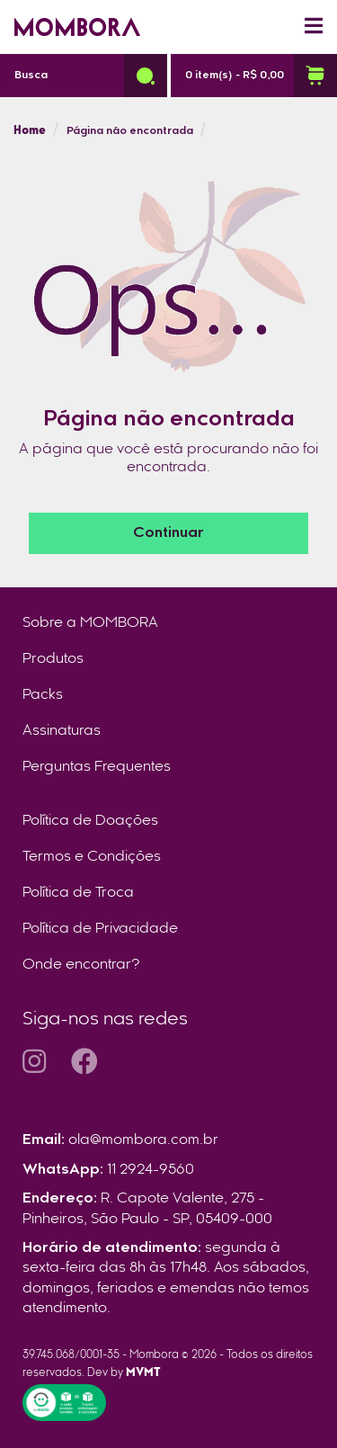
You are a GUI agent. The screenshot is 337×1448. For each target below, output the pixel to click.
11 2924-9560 (150, 1170)
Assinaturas (61, 731)
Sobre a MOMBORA (90, 623)
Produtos (53, 659)
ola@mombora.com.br (143, 1140)
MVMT (143, 1373)
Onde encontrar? (81, 965)
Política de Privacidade (100, 929)
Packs (42, 695)
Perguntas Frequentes (96, 767)
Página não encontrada (130, 131)
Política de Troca (78, 893)
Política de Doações (90, 821)
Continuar (168, 533)
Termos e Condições (91, 857)
